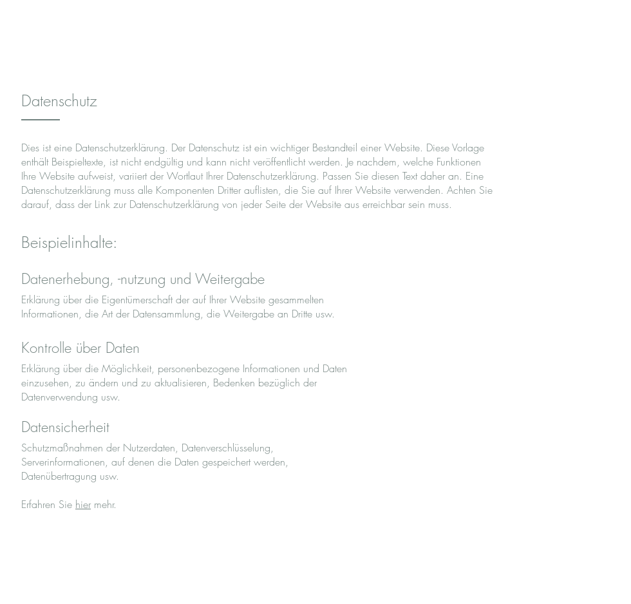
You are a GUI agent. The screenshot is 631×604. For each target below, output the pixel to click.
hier (83, 504)
